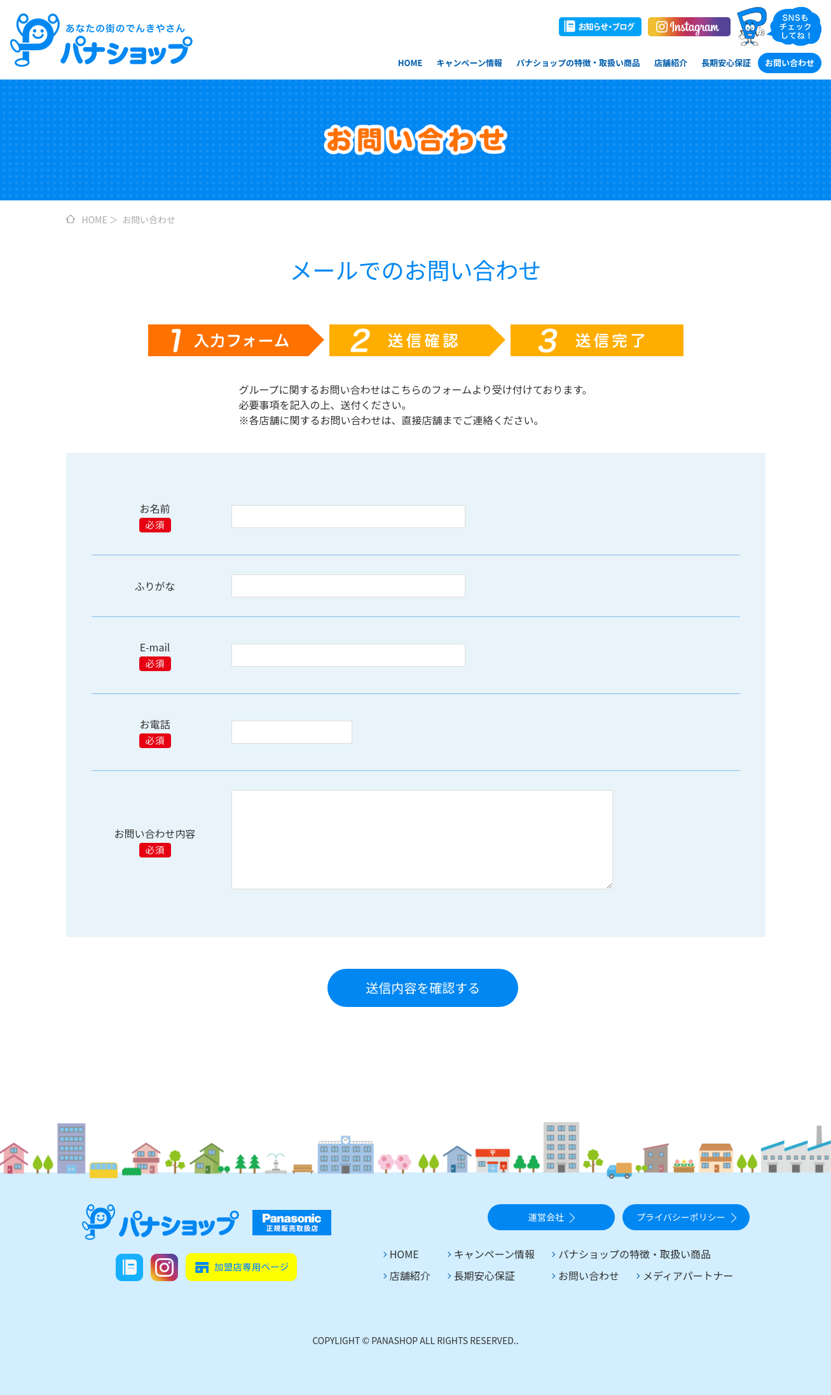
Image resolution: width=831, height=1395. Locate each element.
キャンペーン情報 (469, 63)
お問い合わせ (789, 63)
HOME (410, 63)
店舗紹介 (670, 63)
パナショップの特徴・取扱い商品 (578, 63)
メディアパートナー (688, 1275)
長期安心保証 (726, 63)
